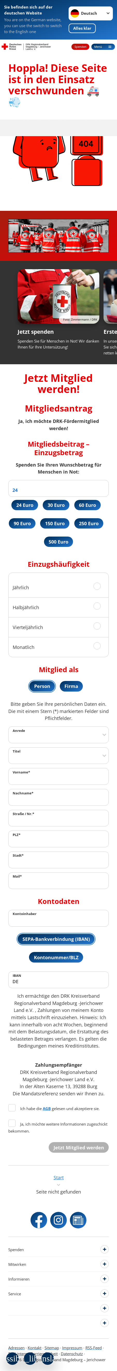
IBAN (17, 975)
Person (42, 686)
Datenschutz (72, 1353)
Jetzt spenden (36, 331)
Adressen (16, 1347)
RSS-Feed (93, 1347)
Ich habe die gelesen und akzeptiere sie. (54, 1108)
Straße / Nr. (23, 814)
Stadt (18, 855)
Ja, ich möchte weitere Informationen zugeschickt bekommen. (57, 1127)
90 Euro (22, 523)
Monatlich (23, 647)
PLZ (16, 834)
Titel (16, 751)
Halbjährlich (26, 607)
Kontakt (34, 1347)
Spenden (80, 47)
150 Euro (55, 523)
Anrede (19, 730)
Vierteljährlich (28, 627)
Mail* (17, 876)
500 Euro (58, 541)
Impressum (72, 1347)
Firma (71, 686)
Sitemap (52, 1347)
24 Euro (24, 505)
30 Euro (56, 505)
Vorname (21, 772)
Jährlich (21, 587)
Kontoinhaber (24, 914)
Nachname (23, 793)
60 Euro (87, 505)
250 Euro (89, 523)
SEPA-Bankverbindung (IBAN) (56, 939)
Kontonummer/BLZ (56, 957)
